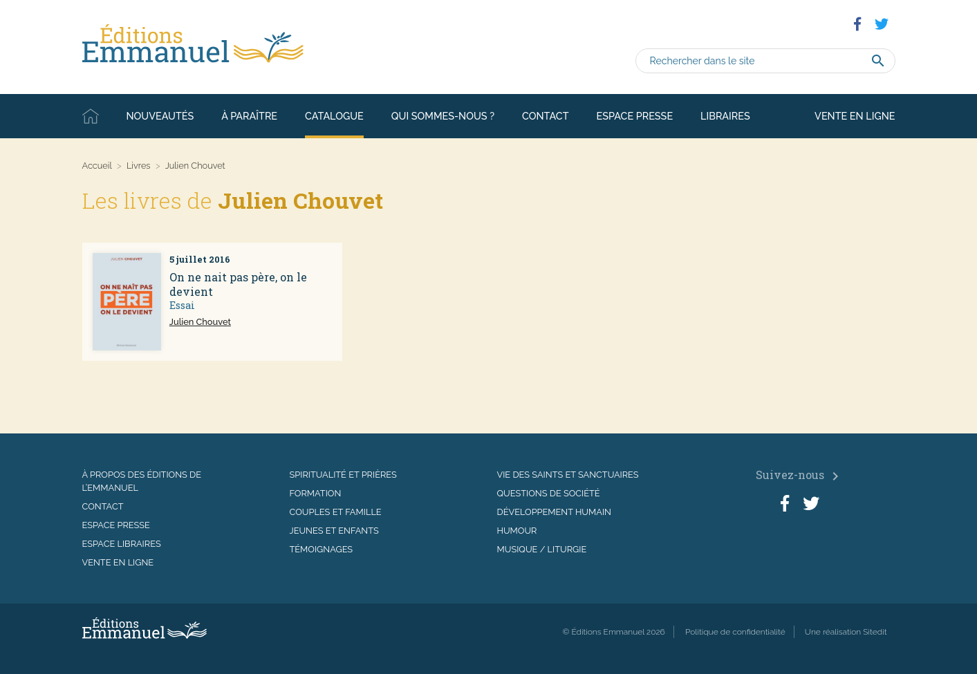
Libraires (725, 116)
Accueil (90, 116)
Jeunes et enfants (334, 530)
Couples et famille (336, 512)
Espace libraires (121, 544)
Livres (139, 165)
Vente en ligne (855, 116)
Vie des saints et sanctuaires (568, 474)
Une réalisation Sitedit (846, 632)
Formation (316, 493)
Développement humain (554, 512)
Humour (517, 530)
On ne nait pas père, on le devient (238, 284)
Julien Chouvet (200, 322)
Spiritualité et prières (343, 474)
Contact (545, 116)
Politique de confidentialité (735, 632)
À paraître (249, 116)
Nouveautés (160, 116)
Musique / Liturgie (542, 549)
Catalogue (334, 116)
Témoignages (321, 549)
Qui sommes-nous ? (442, 116)
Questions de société (548, 493)
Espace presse (635, 116)
